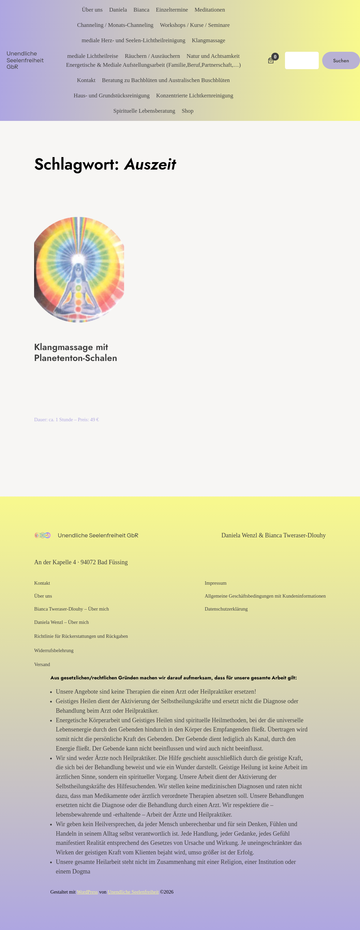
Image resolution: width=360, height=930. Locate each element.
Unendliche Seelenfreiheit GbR (25, 60)
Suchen (341, 60)
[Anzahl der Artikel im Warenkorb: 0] (271, 60)
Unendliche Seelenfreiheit (133, 892)
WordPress (87, 892)
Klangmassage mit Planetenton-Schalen (75, 353)
